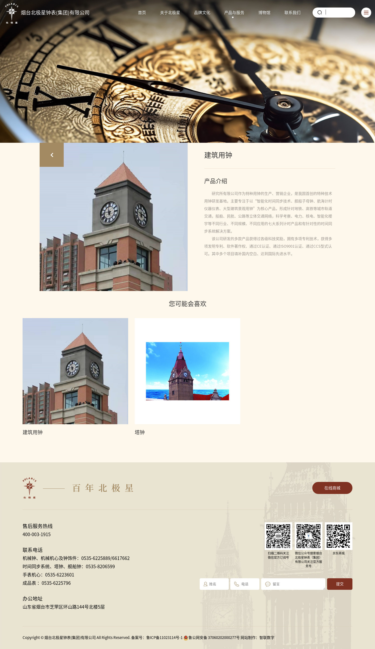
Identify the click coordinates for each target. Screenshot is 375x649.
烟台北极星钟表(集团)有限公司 (47, 12)
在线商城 (332, 488)
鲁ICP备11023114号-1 (164, 637)
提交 (340, 584)
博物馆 (264, 13)
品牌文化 (202, 13)
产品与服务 (234, 13)
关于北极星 (170, 13)
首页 (142, 13)
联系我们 (292, 13)
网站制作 (248, 637)
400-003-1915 (37, 534)
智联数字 (266, 637)
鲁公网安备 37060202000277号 (211, 637)
